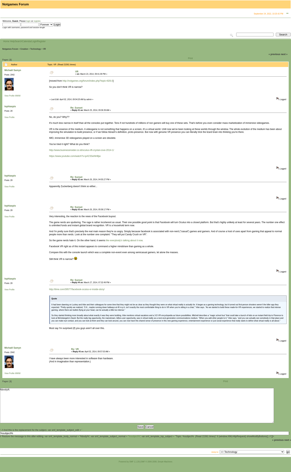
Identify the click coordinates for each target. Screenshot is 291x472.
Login (34, 41)
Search (18, 41)
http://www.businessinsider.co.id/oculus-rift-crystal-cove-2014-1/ (81, 150)
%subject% (134, 443)
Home (6, 41)
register (37, 21)
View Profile (9, 96)
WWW (17, 96)
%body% (137, 409)
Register (41, 41)
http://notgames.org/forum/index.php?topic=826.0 (88, 81)
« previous (274, 54)
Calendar (27, 41)
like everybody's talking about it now (124, 240)
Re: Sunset (76, 107)
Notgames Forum (10, 49)
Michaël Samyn (12, 70)
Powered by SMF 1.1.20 (129, 469)
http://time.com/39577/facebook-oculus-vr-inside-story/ (77, 289)
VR (44, 49)
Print (190, 58)
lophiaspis (10, 106)
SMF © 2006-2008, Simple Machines (156, 469)
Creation (24, 49)
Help (12, 41)
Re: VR (75, 349)
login (28, 21)
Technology (35, 49)
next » (284, 54)
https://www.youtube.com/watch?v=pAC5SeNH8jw (75, 156)
